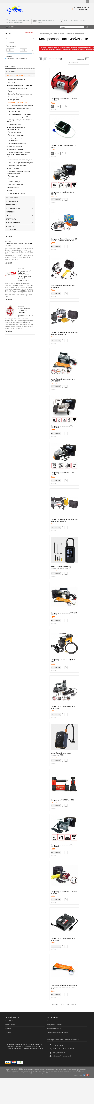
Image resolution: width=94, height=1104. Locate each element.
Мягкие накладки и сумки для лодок (19, 108)
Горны (10, 91)
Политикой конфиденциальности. (33, 1048)
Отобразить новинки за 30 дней (17, 59)
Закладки (8, 1028)
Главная (41, 34)
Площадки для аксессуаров (16, 138)
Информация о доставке (54, 1025)
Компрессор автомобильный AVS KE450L (62, 193)
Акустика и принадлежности (17, 80)
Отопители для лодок (14, 124)
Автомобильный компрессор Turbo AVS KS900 (63, 286)
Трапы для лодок (13, 176)
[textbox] (72, 27)
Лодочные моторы (13, 208)
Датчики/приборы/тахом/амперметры (20, 94)
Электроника (11, 229)
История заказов (10, 1025)
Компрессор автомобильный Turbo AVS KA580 (63, 846)
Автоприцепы (11, 72)
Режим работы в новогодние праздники (24, 310)
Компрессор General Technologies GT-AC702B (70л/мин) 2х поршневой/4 (64, 240)
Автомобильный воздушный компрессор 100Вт (61, 754)
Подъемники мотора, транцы (17, 144)
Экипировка (10, 226)
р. (32, 50)
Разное (10, 157)
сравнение (67, 199)
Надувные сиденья (14, 111)
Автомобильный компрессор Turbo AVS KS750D (63, 380)
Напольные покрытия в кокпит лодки (19, 114)
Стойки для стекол (13, 168)
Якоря (10, 190)
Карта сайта (78, 1075)
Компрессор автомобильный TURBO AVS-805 (64, 614)
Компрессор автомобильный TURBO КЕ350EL (64, 99)
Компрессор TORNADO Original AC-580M (63, 660)
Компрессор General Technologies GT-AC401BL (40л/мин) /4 (64, 333)
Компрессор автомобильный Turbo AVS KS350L (63, 707)
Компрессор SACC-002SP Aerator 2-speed (63, 146)
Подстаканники (13, 141)
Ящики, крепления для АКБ (16, 193)
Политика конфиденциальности (57, 1036)
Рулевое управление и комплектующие (20, 160)
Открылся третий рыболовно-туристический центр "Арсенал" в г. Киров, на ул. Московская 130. (25, 275)
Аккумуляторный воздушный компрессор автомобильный (61, 567)
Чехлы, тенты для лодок (15, 185)
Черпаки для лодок (14, 182)
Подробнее (8, 262)
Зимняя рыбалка (12, 198)
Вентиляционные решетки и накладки (20, 85)
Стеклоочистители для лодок (17, 165)
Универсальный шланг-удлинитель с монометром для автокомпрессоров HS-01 (64, 987)
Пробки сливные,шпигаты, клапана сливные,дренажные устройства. (18, 153)
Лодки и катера (11, 205)
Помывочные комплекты (15, 149)
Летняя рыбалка (12, 201)
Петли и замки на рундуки (16, 135)
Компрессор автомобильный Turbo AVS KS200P (63, 939)
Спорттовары (11, 219)
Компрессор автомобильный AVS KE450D (62, 473)
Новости (9, 237)
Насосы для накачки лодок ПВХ (18, 117)
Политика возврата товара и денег (57, 1032)
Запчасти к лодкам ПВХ (15, 97)
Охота (8, 215)
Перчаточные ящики (14, 132)
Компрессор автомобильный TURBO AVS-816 (64, 892)
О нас (49, 1021)
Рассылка (8, 1032)
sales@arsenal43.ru (59, 1053)
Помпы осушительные (15, 146)
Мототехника (11, 212)
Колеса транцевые (13, 100)
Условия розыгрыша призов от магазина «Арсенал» (63, 1040)
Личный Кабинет (10, 1021)
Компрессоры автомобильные (17, 103)
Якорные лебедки (13, 187)
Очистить (29, 33)
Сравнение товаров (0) (55, 59)
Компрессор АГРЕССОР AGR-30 (62, 800)
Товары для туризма (13, 222)
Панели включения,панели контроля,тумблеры (16, 128)
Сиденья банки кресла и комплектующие (20, 163)
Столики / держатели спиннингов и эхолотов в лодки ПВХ (18, 172)
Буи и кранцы (12, 82)
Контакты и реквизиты (54, 1028)
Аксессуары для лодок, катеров (18, 75)
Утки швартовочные (14, 179)
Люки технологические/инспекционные (20, 105)
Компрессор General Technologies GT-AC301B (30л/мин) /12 (64, 520)
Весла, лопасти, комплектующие (18, 88)
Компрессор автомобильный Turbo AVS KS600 (63, 427)
